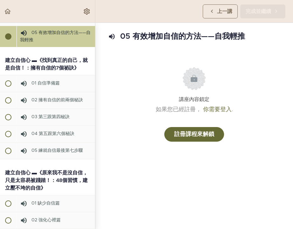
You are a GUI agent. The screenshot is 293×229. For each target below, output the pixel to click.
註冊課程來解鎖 (194, 134)
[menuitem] (87, 11)
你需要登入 (217, 109)
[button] (8, 11)
